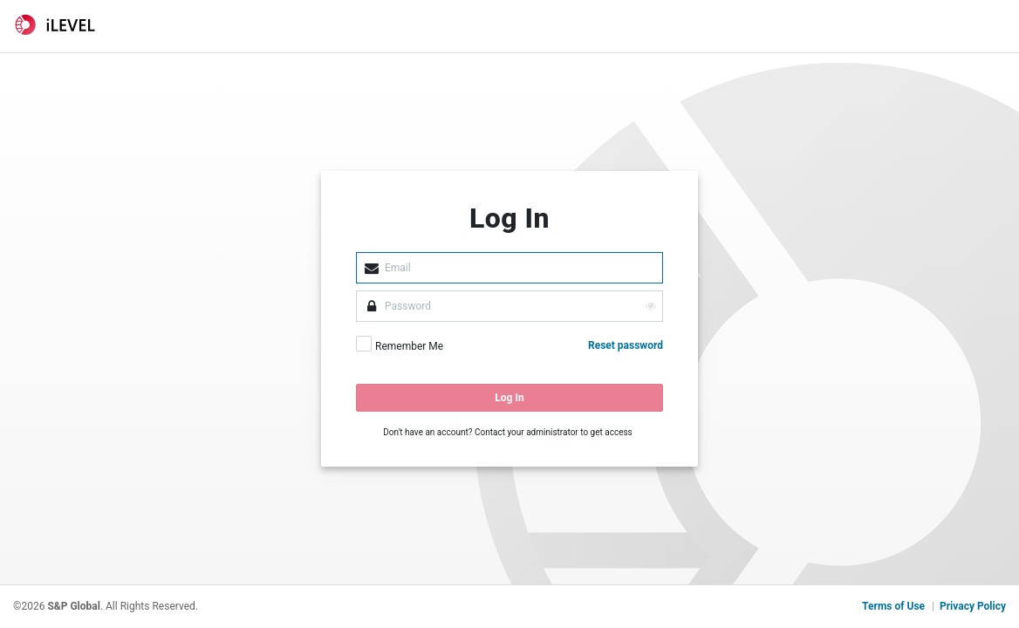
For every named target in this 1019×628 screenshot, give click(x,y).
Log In (509, 398)
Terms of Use (893, 606)
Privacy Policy (973, 606)
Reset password (625, 345)
